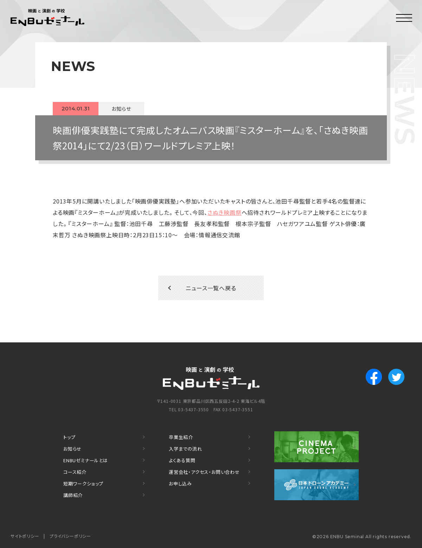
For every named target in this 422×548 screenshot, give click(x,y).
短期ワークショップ (83, 483)
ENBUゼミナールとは (85, 460)
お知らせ (72, 448)
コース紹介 (75, 472)
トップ (69, 437)
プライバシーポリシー (70, 536)
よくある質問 (182, 460)
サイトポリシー (25, 536)
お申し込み (180, 483)
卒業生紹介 (181, 437)
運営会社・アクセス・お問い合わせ (204, 472)
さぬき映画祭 (224, 212)
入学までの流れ (185, 448)
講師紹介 (73, 495)
